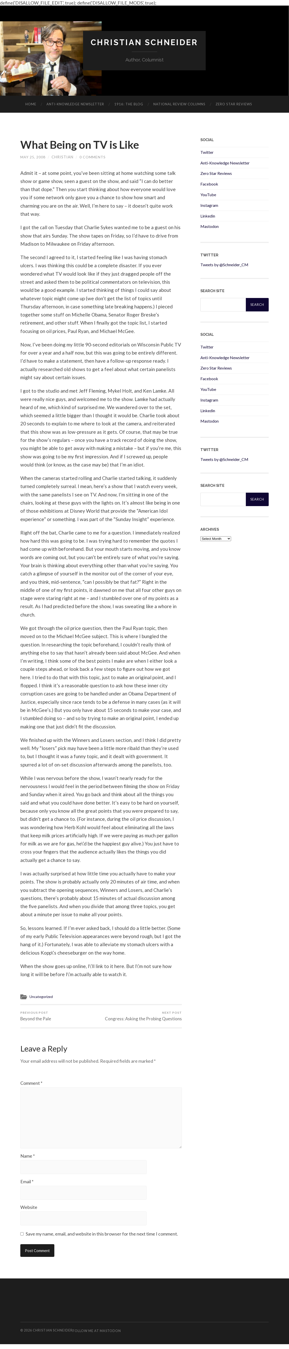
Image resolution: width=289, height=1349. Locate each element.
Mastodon (209, 226)
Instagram (209, 205)
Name (27, 1160)
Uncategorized (42, 997)
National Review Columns (179, 104)
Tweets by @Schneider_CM (224, 264)
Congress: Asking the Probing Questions (143, 1017)
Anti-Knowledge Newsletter (225, 162)
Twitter (207, 152)
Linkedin (207, 215)
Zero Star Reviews (234, 104)
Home (30, 104)
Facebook (209, 184)
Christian (62, 158)
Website (28, 1211)
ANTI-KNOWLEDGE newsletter (75, 104)
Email (27, 1186)
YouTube (208, 194)
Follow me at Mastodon (97, 1336)
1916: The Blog (128, 104)
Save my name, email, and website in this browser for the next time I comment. (102, 1238)
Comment (31, 1084)
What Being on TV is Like (83, 145)
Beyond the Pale (35, 1017)
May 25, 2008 (32, 158)
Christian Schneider (144, 42)
